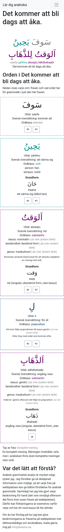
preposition (38, 324)
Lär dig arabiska (15, 5)
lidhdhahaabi (46, 62)
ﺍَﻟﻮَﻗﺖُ (45, 54)
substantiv (38, 235)
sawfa (14, 62)
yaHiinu (22, 62)
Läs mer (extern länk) (42, 239)
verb (38, 163)
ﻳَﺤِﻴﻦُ (21, 41)
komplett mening (27, 447)
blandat (37, 122)
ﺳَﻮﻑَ (41, 41)
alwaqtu (33, 62)
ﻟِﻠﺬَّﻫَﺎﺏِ (20, 54)
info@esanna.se (21, 527)
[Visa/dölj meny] (56, 4)
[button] (27, 129)
